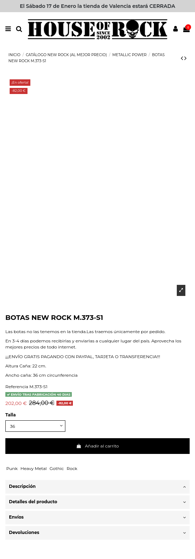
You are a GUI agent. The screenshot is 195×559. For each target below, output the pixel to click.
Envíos (97, 517)
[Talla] (35, 426)
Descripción (97, 487)
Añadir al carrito (97, 446)
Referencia (16, 386)
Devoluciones (97, 533)
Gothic (57, 468)
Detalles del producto (97, 502)
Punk (12, 468)
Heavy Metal (33, 468)
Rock (71, 468)
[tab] (97, 487)
